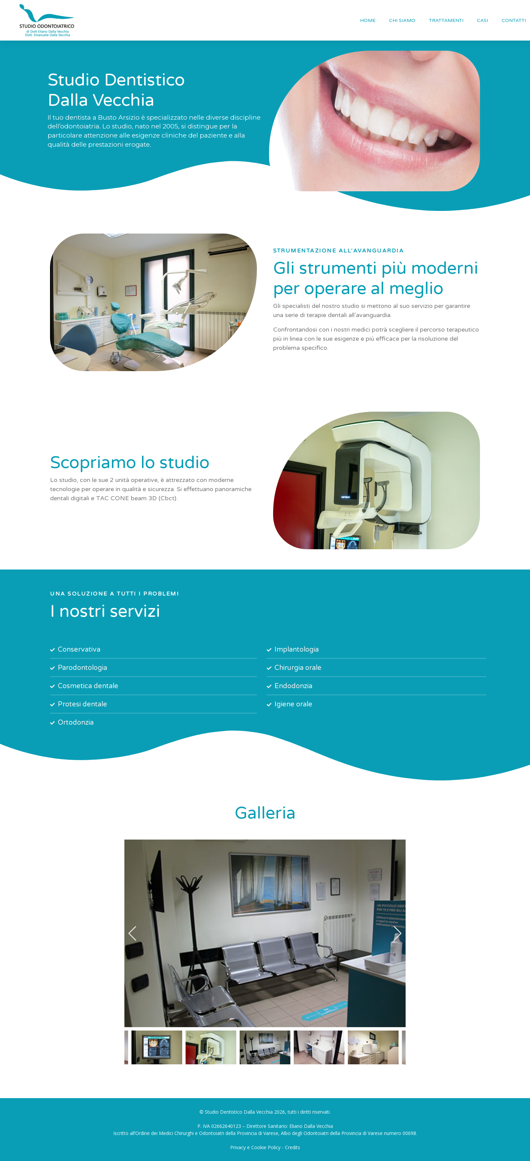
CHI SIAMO (402, 20)
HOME (368, 20)
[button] (132, 933)
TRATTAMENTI (446, 20)
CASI (482, 20)
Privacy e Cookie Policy (255, 1147)
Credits (292, 1147)
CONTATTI (514, 20)
